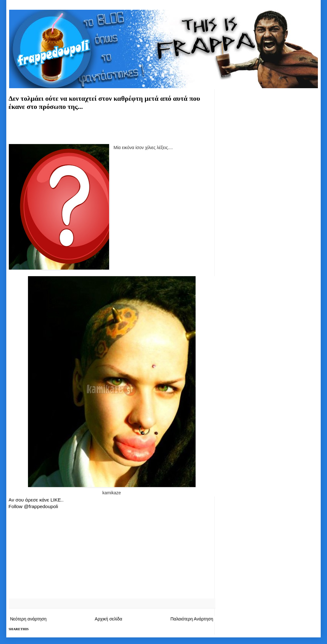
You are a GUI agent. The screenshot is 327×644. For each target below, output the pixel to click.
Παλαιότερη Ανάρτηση (191, 618)
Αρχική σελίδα (108, 618)
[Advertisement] (111, 126)
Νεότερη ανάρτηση (28, 618)
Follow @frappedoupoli (33, 506)
